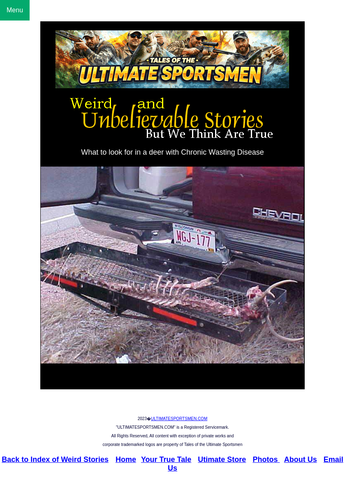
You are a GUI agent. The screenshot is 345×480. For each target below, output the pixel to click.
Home (126, 459)
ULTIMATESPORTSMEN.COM (179, 418)
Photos (266, 459)
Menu (15, 10)
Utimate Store (222, 459)
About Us (300, 459)
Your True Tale (166, 459)
